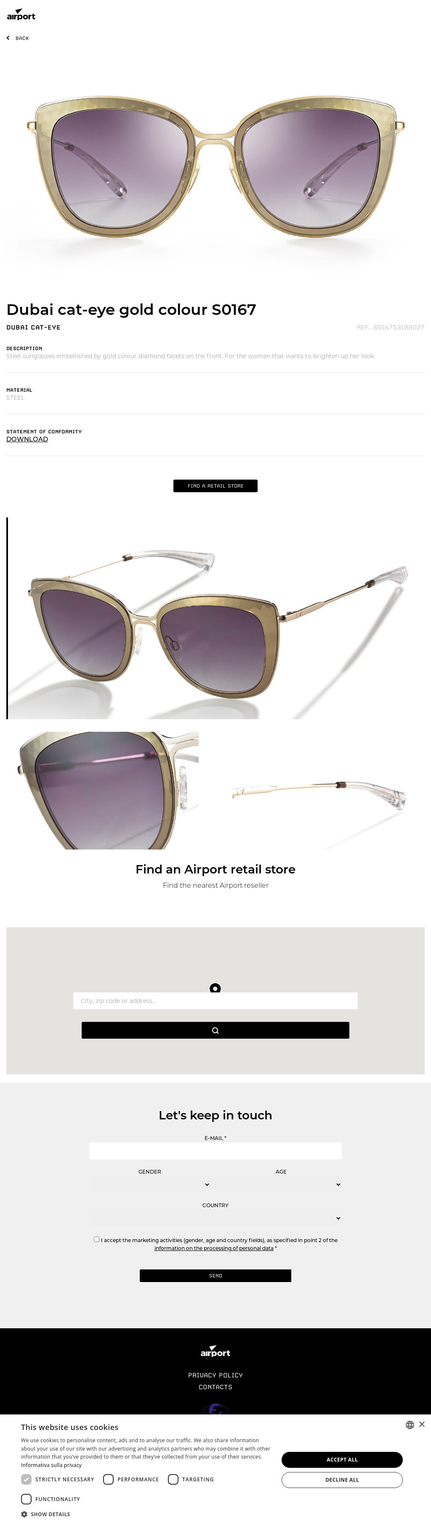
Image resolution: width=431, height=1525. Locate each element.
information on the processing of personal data (214, 1248)
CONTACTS (215, 1387)
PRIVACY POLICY (215, 1375)
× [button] (421, 1425)
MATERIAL (19, 390)
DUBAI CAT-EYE (33, 327)
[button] (146, 1514)
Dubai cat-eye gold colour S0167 (131, 309)
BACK (22, 38)
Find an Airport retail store (215, 869)
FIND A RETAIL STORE (216, 486)
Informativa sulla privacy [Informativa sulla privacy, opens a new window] (51, 1465)
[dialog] (215, 1469)
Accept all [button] (342, 1459)
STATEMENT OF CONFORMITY (44, 432)
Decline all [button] (342, 1479)
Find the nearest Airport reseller (216, 885)
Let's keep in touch (215, 1115)
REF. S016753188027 (391, 327)
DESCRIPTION (24, 348)
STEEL (15, 397)
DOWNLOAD (27, 439)
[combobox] (410, 1425)
